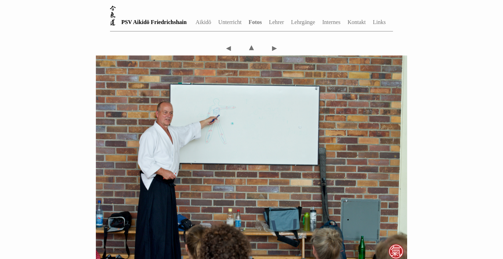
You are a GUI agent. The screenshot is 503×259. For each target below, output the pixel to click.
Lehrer (276, 22)
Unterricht (230, 22)
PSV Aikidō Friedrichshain (154, 22)
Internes (331, 22)
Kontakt (356, 22)
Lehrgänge (303, 22)
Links (379, 22)
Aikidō (203, 22)
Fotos (255, 22)
